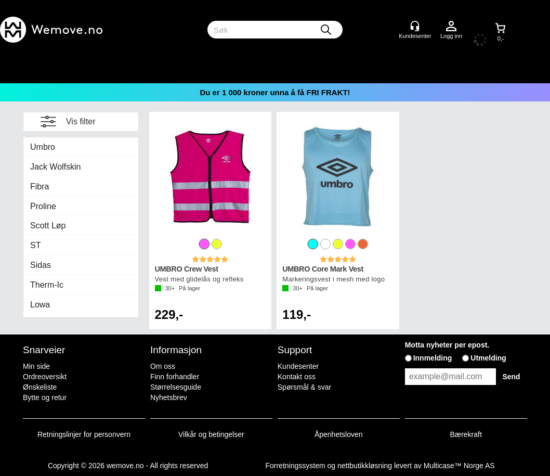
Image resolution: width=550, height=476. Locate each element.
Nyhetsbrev (168, 397)
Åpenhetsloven (339, 434)
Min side (36, 366)
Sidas (40, 265)
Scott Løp (48, 225)
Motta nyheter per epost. (447, 345)
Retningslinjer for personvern (84, 434)
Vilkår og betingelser (211, 434)
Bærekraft (465, 434)
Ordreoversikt (45, 376)
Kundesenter (298, 366)
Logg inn (451, 26)
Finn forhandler (174, 376)
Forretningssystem (295, 465)
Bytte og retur (45, 397)
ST (35, 245)
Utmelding (488, 358)
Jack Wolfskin (55, 166)
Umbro (42, 147)
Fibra (39, 186)
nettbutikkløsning (364, 465)
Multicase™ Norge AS (459, 465)
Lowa (40, 304)
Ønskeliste (40, 387)
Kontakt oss (297, 376)
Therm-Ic (46, 284)
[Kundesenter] (415, 26)
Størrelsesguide (175, 387)
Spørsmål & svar (304, 387)
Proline (43, 206)
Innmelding (432, 358)
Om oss (162, 366)
